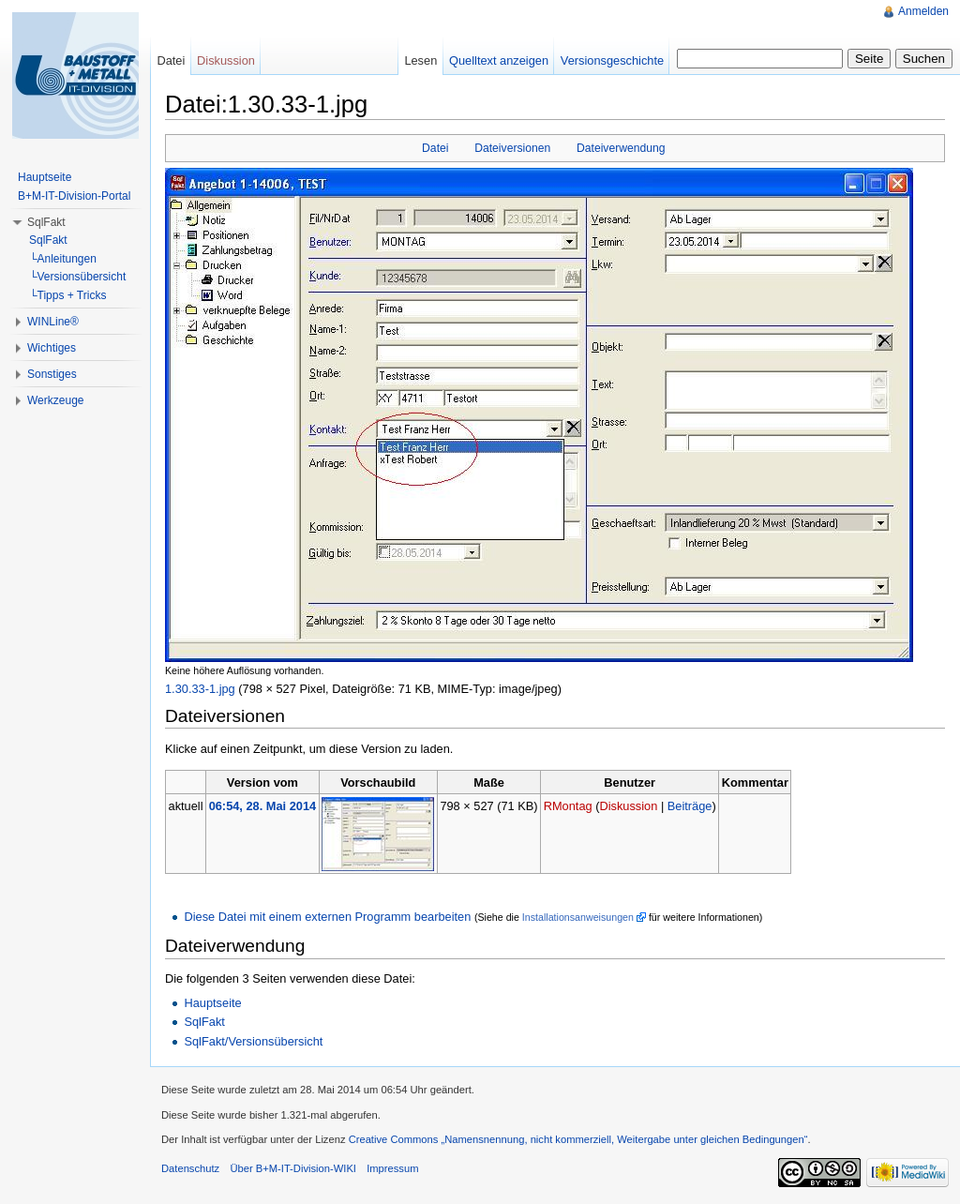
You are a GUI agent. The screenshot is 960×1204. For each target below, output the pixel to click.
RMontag (568, 806)
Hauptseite (212, 1003)
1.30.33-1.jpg (200, 689)
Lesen (420, 60)
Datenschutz (190, 1168)
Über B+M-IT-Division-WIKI (293, 1168)
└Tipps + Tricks (67, 295)
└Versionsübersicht (77, 276)
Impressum (392, 1168)
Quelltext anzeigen (498, 60)
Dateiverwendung (621, 148)
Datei (435, 148)
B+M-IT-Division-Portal (74, 196)
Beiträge (690, 806)
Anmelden (923, 11)
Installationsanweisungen (578, 917)
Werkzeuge (55, 400)
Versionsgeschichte (612, 60)
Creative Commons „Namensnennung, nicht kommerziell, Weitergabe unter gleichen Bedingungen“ (578, 1139)
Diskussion (628, 806)
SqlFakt (204, 1022)
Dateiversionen (512, 148)
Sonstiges (52, 374)
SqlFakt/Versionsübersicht (253, 1041)
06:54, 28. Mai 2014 (263, 806)
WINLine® (53, 321)
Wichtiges (51, 347)
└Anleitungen (63, 258)
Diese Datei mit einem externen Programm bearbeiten (327, 917)
